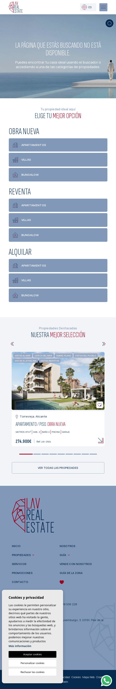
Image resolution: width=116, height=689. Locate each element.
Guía (63, 555)
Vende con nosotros (76, 564)
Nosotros (67, 546)
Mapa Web (88, 677)
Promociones (22, 573)
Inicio (16, 546)
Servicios (19, 564)
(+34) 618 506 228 (65, 604)
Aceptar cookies (32, 654)
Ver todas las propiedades (58, 468)
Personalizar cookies (33, 663)
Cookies (76, 677)
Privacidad (64, 677)
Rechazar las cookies (32, 672)
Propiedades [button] (21, 555)
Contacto (20, 582)
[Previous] (12, 344)
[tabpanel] (58, 399)
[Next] (104, 344)
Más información (20, 646)
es (87, 7)
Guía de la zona (71, 573)
